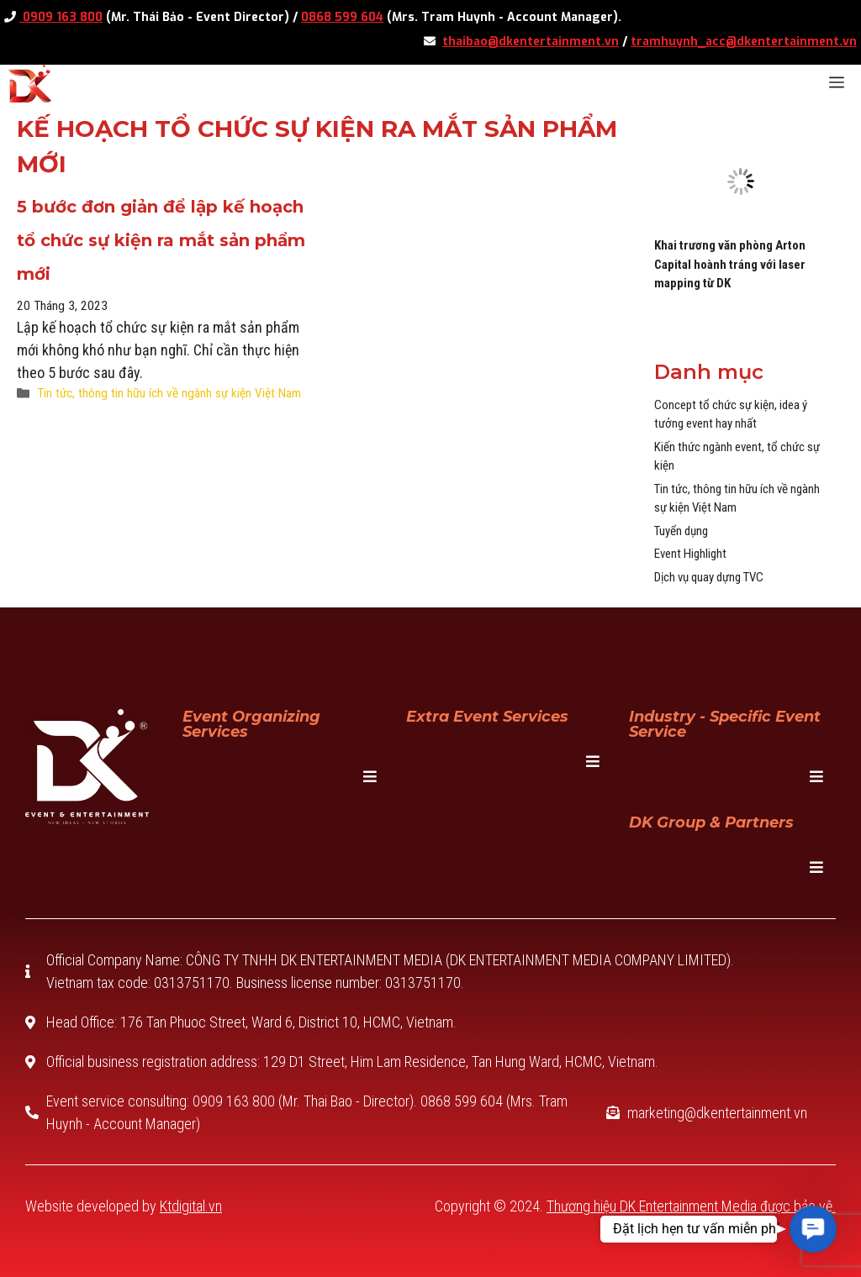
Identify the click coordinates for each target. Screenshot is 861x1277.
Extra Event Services (487, 716)
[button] (813, 1229)
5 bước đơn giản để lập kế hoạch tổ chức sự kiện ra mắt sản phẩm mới (161, 240)
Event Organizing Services (251, 724)
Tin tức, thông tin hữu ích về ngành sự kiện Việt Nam (169, 393)
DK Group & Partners (711, 822)
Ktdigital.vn (191, 1206)
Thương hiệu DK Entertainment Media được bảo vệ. (691, 1206)
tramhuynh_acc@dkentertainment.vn (744, 42)
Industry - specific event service (725, 724)
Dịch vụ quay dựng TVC (708, 577)
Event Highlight (690, 553)
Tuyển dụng (681, 531)
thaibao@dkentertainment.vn (530, 42)
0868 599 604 (342, 17)
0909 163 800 (61, 17)
